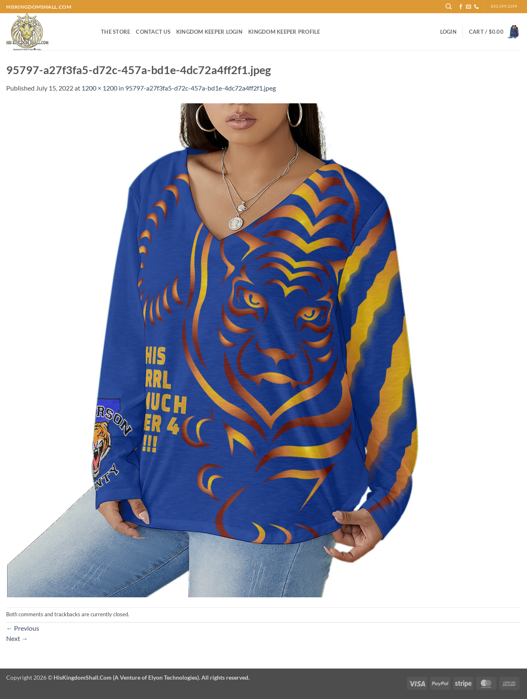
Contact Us (153, 31)
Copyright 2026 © (128, 677)
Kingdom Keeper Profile (284, 31)
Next (17, 638)
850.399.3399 (504, 6)
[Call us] (476, 7)
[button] (448, 31)
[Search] (449, 6)
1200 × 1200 (99, 88)
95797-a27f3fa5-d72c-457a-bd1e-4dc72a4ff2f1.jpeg (200, 88)
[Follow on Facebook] (460, 7)
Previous (22, 628)
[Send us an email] (468, 7)
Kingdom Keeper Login (209, 31)
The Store (115, 31)
